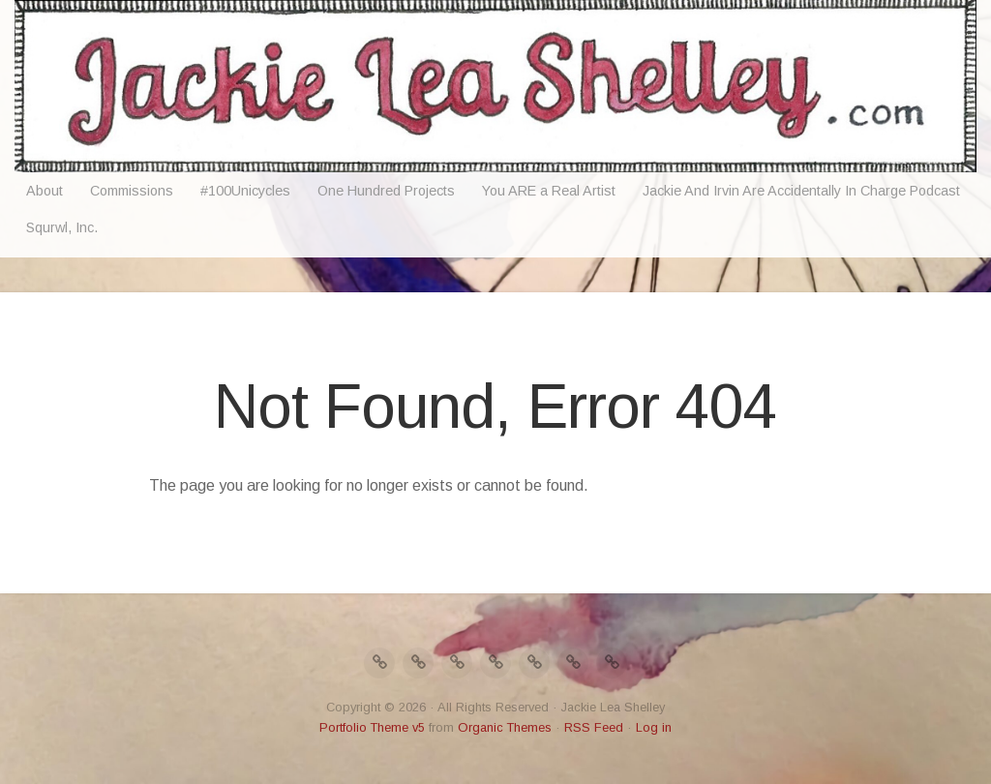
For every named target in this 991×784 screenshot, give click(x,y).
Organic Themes (505, 727)
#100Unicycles (245, 190)
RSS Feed (593, 727)
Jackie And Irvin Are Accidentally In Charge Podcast (801, 190)
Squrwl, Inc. (62, 227)
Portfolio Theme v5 (372, 727)
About (44, 190)
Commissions (131, 190)
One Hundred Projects (386, 190)
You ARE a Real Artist (549, 190)
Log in (654, 727)
